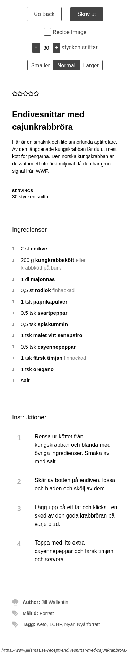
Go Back (44, 14)
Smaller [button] (40, 65)
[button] (14, 93)
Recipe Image (70, 32)
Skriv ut (86, 14)
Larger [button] (91, 65)
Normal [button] (66, 65)
